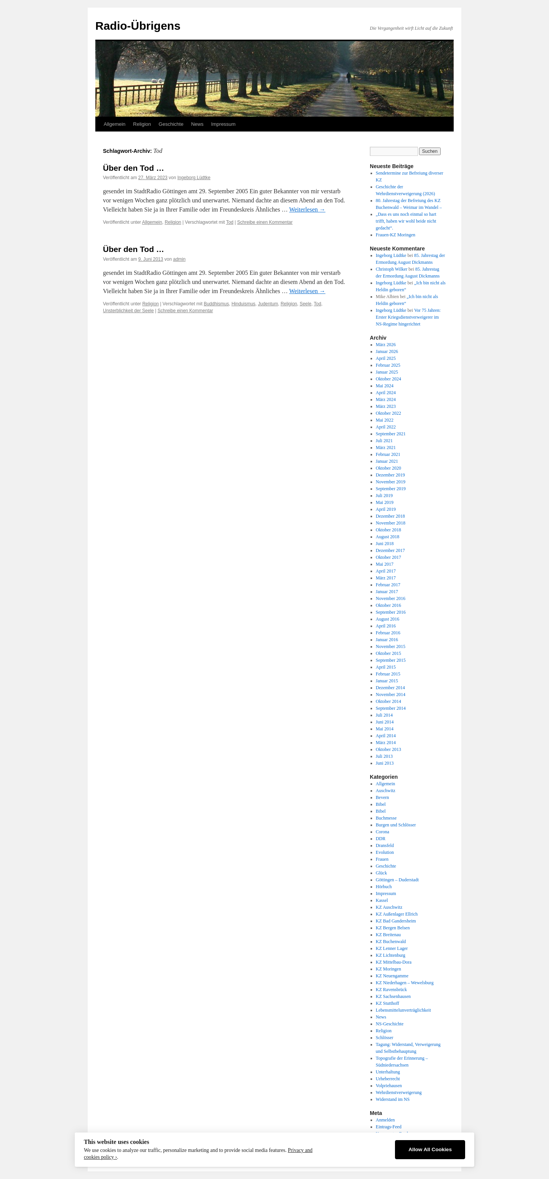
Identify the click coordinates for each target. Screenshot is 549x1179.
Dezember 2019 (390, 475)
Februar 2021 (388, 454)
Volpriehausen (389, 1085)
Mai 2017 (384, 564)
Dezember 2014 (390, 687)
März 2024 (386, 399)
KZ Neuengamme (392, 975)
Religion (142, 124)
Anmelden (385, 1120)
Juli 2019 (384, 495)
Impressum (223, 124)
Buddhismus (216, 303)
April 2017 (386, 571)
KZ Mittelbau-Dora (394, 962)
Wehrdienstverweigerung (399, 1092)
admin (179, 259)
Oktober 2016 (388, 605)
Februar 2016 (388, 632)
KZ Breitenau (388, 934)
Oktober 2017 (388, 557)
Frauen (382, 859)
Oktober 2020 (388, 468)
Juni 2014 (385, 722)
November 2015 (391, 646)
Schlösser (384, 1037)
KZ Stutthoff (387, 1003)
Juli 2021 (384, 440)
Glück (381, 873)
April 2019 (386, 509)
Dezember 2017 (390, 550)
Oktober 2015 (388, 653)
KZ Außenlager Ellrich (397, 914)
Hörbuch (384, 886)
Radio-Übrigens (137, 25)
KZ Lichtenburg (390, 955)
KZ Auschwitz (389, 907)
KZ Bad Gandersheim (396, 921)
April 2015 (386, 667)
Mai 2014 (384, 728)
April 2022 (386, 427)
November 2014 (391, 694)
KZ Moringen (388, 969)
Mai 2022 (384, 420)
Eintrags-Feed (388, 1126)
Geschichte (171, 124)
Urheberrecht (388, 1078)
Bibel (381, 804)
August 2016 (388, 619)
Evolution (385, 852)
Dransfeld (385, 845)
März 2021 (386, 447)
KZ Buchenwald (391, 941)
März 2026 (386, 344)
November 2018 (391, 523)
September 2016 (391, 612)
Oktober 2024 (388, 379)
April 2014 (386, 735)
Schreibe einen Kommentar (264, 222)
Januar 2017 (387, 591)
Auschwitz (385, 790)
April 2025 (386, 358)
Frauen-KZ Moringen (396, 234)
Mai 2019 (384, 502)
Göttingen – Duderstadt (397, 879)
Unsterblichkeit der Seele (128, 310)
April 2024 (386, 392)
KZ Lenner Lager (392, 948)
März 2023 (386, 406)
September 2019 (391, 488)
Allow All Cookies (430, 1149)
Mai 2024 (384, 385)
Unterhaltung (388, 1072)
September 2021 (391, 433)
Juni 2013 (385, 763)
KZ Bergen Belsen (393, 927)
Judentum (268, 303)
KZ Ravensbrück (391, 989)
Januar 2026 (387, 351)
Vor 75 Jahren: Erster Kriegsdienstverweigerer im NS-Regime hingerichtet (408, 317)
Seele (305, 303)
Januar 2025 (387, 372)
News (197, 124)
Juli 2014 (384, 715)
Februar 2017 (388, 584)
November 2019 (391, 481)
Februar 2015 (388, 674)
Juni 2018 (385, 543)
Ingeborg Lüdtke (193, 177)
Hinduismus (243, 303)
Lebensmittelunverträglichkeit (403, 1010)
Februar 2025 (388, 365)
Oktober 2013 (388, 749)
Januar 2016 (387, 639)
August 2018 (388, 536)
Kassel (382, 900)
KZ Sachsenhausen (393, 996)
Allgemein (114, 124)
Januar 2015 (387, 680)
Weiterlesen (307, 209)
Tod (229, 222)
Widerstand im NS (393, 1099)
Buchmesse (386, 818)
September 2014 (391, 708)
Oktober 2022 (388, 413)
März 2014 (386, 742)
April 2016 (386, 626)
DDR (380, 838)
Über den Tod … (133, 168)
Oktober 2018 (388, 530)
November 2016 (391, 598)
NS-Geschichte (390, 1024)
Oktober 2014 (388, 701)
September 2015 (391, 660)
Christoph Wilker (392, 269)
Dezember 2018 (390, 516)
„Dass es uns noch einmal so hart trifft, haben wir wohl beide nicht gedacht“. (406, 221)
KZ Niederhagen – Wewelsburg (405, 982)
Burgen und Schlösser (396, 825)
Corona (382, 831)
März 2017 (386, 578)
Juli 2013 (384, 756)
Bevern (382, 797)
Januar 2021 (387, 461)
